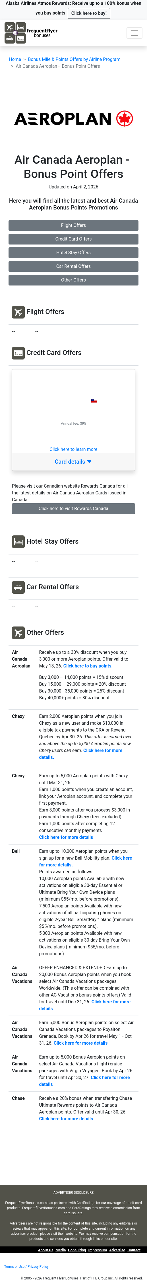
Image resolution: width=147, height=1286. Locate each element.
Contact (133, 1250)
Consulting (77, 1250)
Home (15, 59)
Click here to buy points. (88, 666)
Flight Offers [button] (73, 225)
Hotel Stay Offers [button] (73, 252)
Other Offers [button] (73, 280)
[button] (89, 13)
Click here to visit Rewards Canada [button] (73, 508)
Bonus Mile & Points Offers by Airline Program (74, 59)
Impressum (97, 1250)
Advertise (117, 1250)
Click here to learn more (73, 449)
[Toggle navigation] (134, 33)
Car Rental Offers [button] (73, 266)
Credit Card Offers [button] (73, 239)
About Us (45, 1250)
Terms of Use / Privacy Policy (26, 1267)
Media (60, 1250)
